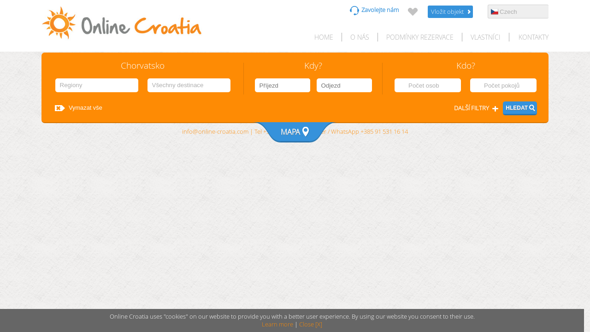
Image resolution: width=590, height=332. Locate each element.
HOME (323, 37)
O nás (359, 37)
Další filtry (471, 108)
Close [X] (310, 324)
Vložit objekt (447, 12)
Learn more (277, 324)
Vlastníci (486, 37)
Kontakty (534, 37)
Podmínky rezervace (420, 37)
